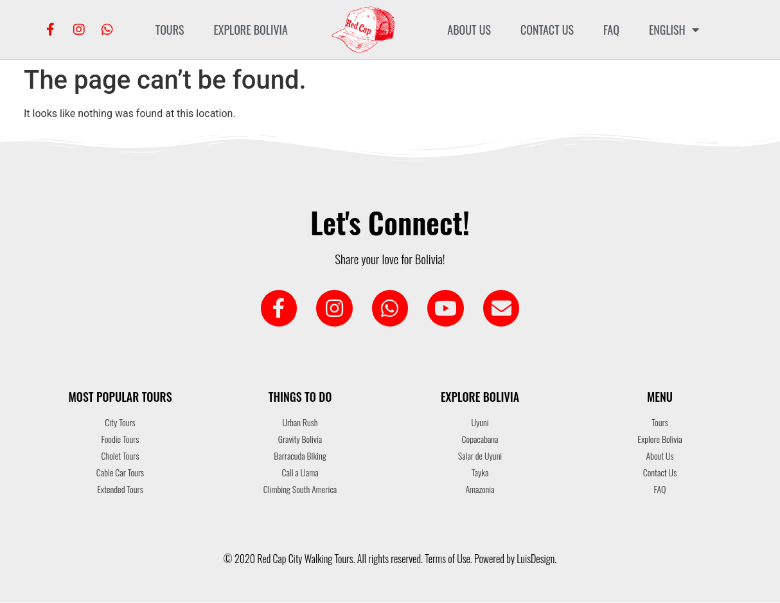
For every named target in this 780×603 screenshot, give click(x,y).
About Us (469, 29)
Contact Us (547, 29)
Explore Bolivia (250, 29)
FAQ (611, 29)
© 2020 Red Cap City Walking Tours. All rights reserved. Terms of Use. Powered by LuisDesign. (390, 559)
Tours (169, 29)
